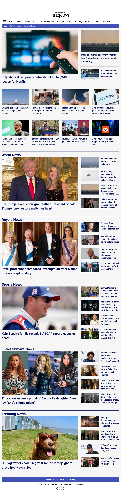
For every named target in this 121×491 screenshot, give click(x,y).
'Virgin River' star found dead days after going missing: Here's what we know (110, 435)
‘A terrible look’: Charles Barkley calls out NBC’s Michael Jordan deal (110, 319)
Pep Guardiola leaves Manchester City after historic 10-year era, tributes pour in (110, 306)
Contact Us (49, 480)
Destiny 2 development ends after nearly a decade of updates (110, 421)
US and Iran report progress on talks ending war (109, 161)
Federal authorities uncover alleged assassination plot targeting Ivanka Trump (109, 203)
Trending (78, 21)
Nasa (5, 26)
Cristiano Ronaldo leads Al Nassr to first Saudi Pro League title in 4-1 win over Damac (109, 333)
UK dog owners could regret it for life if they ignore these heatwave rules (37, 465)
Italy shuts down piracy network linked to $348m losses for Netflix (35, 79)
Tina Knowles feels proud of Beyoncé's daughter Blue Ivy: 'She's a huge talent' (39, 401)
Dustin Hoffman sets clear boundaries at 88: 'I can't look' (110, 461)
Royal (68, 21)
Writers (59, 480)
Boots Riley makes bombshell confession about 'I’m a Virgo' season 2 (110, 356)
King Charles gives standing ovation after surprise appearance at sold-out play (109, 253)
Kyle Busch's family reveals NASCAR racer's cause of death (38, 336)
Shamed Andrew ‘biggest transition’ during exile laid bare (110, 239)
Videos (96, 21)
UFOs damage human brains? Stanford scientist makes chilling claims (108, 175)
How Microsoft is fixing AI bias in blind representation (110, 73)
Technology (107, 21)
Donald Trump (15, 26)
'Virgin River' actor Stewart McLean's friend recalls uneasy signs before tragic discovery (110, 398)
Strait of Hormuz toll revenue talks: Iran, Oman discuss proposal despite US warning (99, 58)
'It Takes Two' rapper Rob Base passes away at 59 (110, 448)
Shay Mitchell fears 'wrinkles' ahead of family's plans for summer (109, 370)
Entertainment (47, 21)
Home (11, 21)
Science (60, 21)
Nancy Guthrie (29, 26)
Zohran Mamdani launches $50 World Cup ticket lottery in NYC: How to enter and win (109, 292)
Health (87, 21)
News (19, 21)
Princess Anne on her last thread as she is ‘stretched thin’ (110, 226)
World (27, 21)
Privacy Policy (70, 480)
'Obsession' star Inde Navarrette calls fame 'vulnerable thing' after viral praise (110, 384)
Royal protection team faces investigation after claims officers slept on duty (39, 271)
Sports (36, 21)
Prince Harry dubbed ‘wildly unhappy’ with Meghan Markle (110, 266)
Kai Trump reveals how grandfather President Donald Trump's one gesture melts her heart (38, 206)
